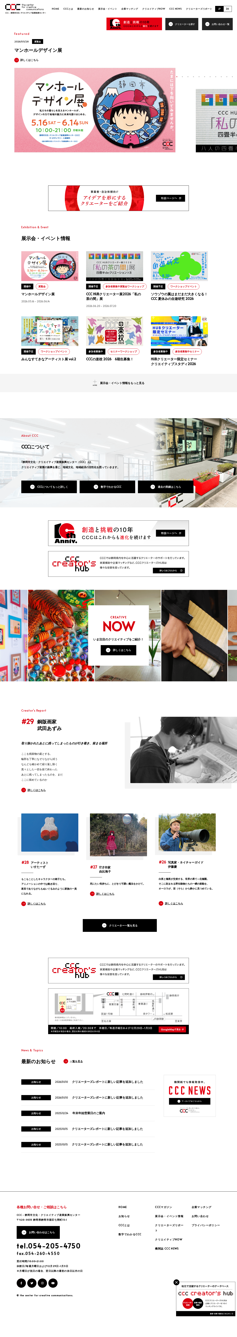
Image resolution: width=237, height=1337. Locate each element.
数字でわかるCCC (111, 491)
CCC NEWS (177, 8)
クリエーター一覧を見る (122, 939)
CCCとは (74, 8)
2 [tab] (182, 77)
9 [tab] (221, 77)
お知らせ (124, 1242)
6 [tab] (204, 77)
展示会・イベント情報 (169, 1242)
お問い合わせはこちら (42, 1258)
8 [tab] (216, 77)
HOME (62, 8)
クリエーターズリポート (199, 8)
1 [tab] (177, 77)
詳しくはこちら (122, 663)
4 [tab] (193, 77)
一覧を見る (76, 1086)
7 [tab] (210, 77)
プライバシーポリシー (206, 1251)
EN (227, 9)
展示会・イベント (111, 8)
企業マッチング (132, 8)
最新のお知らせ (90, 8)
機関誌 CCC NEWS (167, 1274)
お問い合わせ (200, 1242)
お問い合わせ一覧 (221, 23)
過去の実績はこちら (170, 491)
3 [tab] (188, 77)
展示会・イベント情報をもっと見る (122, 388)
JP (219, 9)
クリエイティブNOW (155, 8)
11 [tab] (232, 77)
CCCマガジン (163, 1233)
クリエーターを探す (186, 23)
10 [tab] (227, 77)
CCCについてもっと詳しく (52, 491)
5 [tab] (199, 77)
